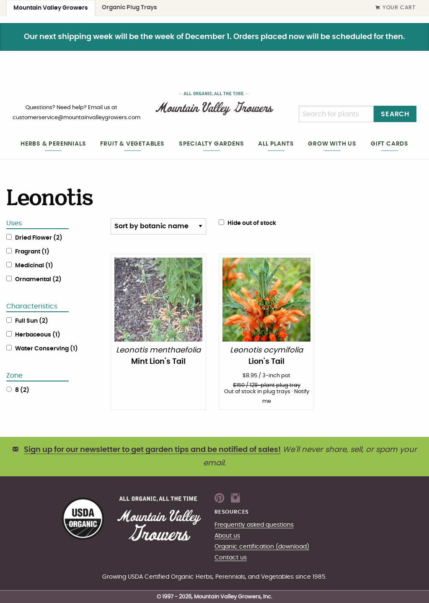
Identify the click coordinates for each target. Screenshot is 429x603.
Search (395, 114)
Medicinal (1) (34, 266)
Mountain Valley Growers (50, 8)
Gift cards (389, 144)
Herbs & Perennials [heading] (53, 144)
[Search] (336, 114)
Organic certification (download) (261, 546)
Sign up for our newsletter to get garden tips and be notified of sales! (152, 450)
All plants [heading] (276, 144)
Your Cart (395, 8)
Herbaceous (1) (37, 335)
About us (227, 536)
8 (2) (22, 390)
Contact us (230, 557)
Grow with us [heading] (332, 144)
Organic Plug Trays (129, 7)
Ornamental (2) (38, 279)
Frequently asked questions (254, 525)
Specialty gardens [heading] (211, 144)
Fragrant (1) (32, 252)
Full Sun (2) (31, 321)
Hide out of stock (247, 222)
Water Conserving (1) (46, 349)
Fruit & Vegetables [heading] (132, 144)
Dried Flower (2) (38, 238)
